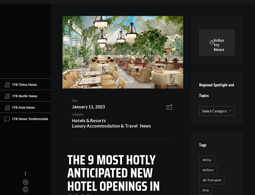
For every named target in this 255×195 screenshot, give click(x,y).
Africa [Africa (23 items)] (207, 160)
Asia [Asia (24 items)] (206, 190)
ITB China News (20, 85)
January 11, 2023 (88, 106)
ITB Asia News (19, 108)
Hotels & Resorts (89, 120)
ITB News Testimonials (26, 119)
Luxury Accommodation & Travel (104, 125)
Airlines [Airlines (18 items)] (208, 170)
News (145, 125)
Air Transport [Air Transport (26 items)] (212, 180)
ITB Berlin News (20, 96)
